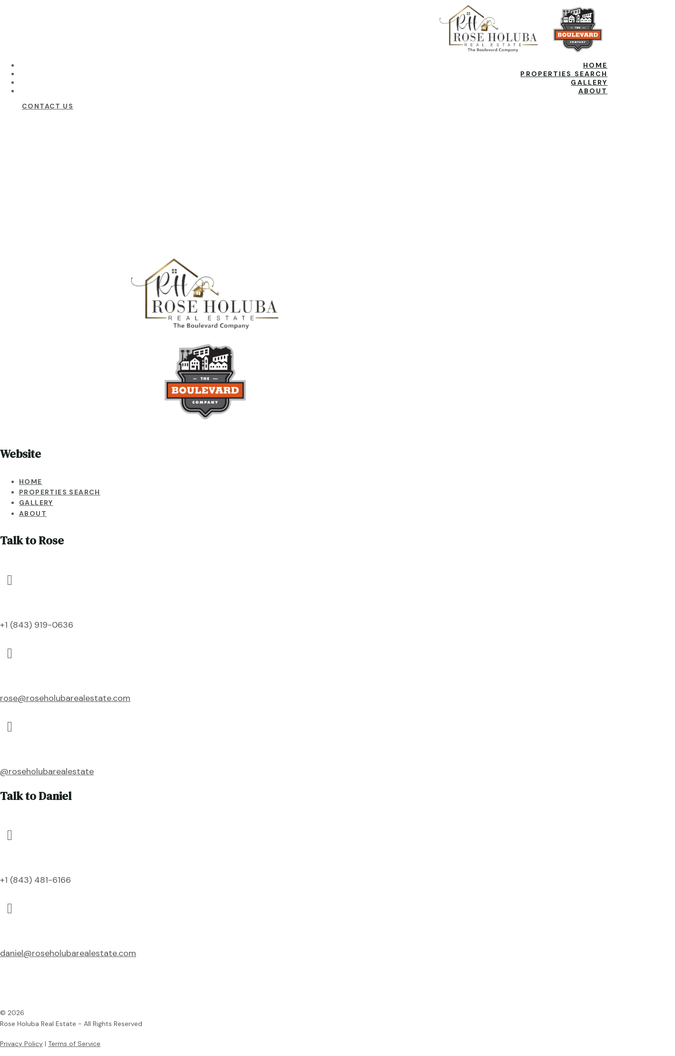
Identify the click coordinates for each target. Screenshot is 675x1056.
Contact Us (47, 106)
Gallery (589, 82)
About (593, 91)
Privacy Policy (21, 1043)
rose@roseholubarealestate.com (65, 698)
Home (595, 65)
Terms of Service (74, 1043)
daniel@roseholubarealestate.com (68, 953)
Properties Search (563, 73)
